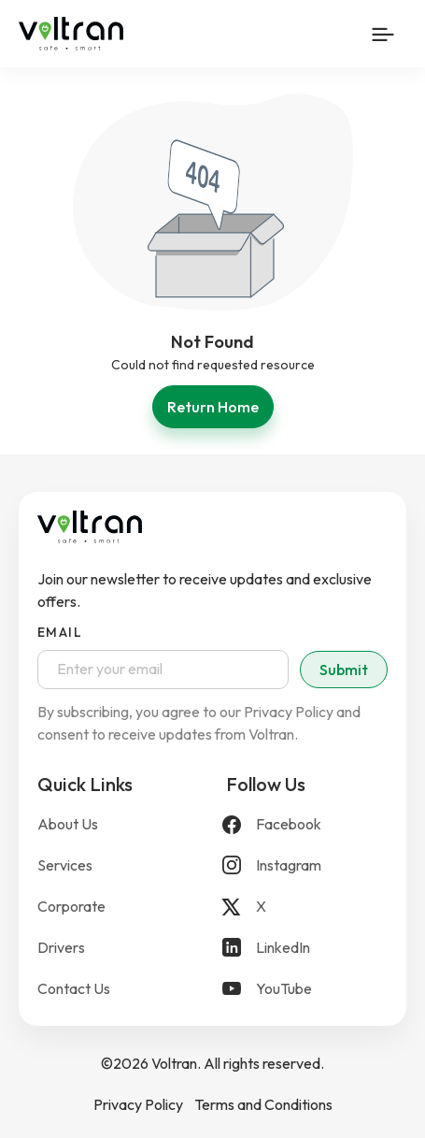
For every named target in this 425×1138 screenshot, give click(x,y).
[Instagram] (307, 865)
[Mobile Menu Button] (383, 33)
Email (59, 632)
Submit (343, 669)
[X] (307, 906)
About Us (67, 823)
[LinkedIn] (307, 947)
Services (64, 865)
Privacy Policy (138, 1104)
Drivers (61, 947)
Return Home (213, 406)
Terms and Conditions (263, 1104)
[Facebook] (307, 824)
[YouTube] (307, 988)
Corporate (71, 906)
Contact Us (73, 988)
